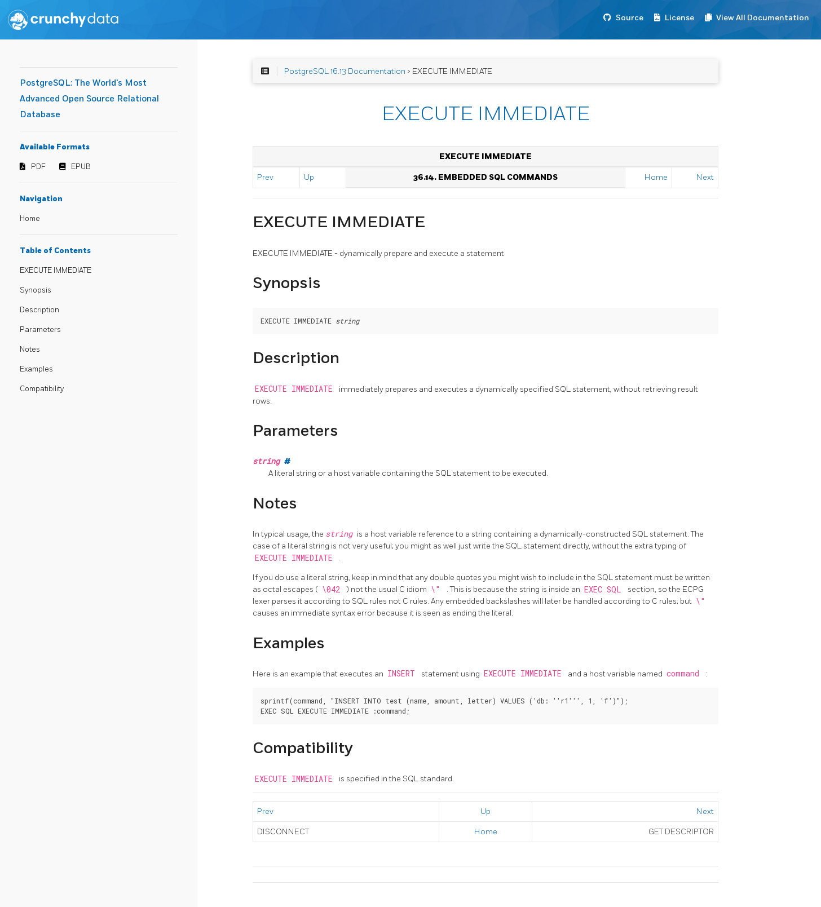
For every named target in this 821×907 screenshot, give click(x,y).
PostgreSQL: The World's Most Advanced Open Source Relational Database (89, 99)
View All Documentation (762, 18)
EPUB (81, 166)
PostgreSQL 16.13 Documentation (344, 71)
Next (705, 177)
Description (39, 310)
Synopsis (35, 290)
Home (30, 218)
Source (629, 18)
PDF (38, 166)
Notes (30, 349)
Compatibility (42, 388)
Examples (36, 369)
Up (309, 177)
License (679, 18)
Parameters (40, 329)
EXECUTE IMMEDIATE (55, 270)
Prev (265, 177)
